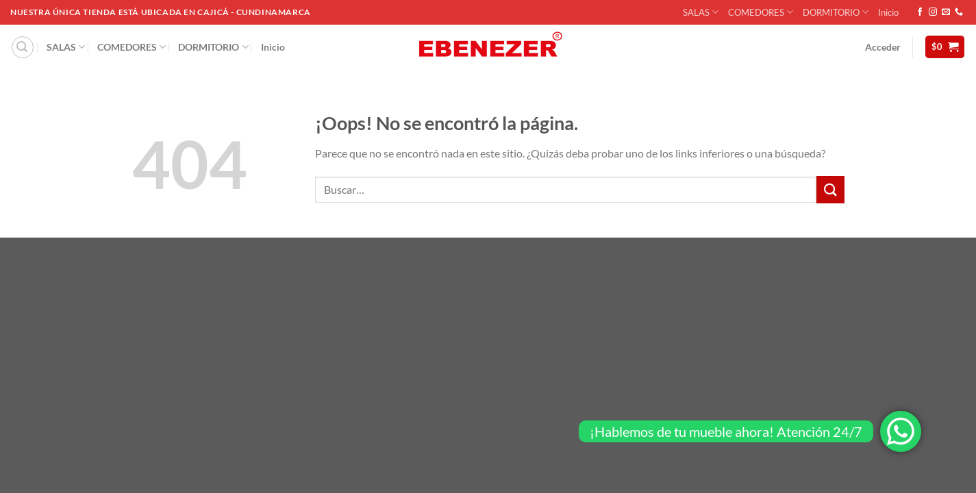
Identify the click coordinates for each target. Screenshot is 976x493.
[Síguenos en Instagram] (933, 12)
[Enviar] (830, 189)
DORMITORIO (835, 11)
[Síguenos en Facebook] (920, 12)
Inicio (888, 12)
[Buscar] (23, 47)
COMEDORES (760, 11)
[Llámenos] (959, 12)
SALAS (700, 11)
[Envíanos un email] (946, 12)
